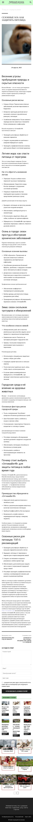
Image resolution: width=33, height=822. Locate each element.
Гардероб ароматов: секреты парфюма (27, 709)
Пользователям (19, 816)
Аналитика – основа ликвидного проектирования (16, 729)
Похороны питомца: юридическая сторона (5, 728)
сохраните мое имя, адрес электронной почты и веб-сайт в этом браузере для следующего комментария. (16, 684)
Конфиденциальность (8, 816)
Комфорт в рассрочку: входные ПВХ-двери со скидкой (24, 640)
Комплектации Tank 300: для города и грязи (27, 728)
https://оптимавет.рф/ (8, 610)
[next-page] (18, 793)
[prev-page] (15, 793)
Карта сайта (28, 816)
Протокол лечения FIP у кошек (16, 709)
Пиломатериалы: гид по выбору (8, 638)
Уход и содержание (11, 9)
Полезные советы (4, 714)
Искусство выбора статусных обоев (5, 709)
